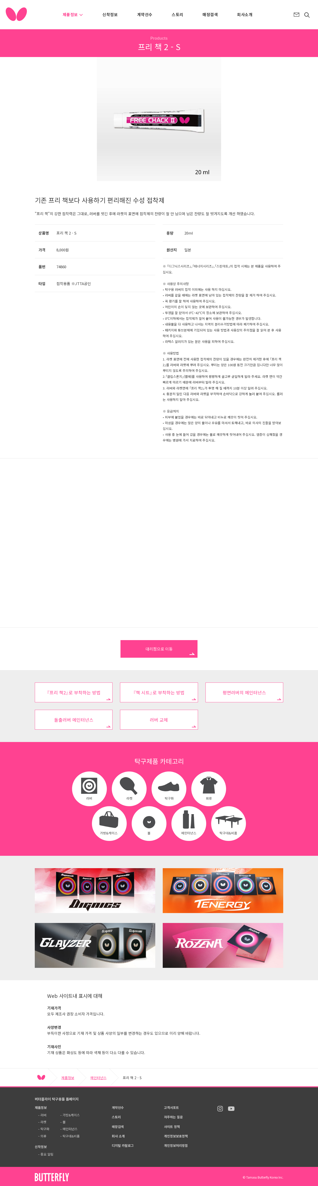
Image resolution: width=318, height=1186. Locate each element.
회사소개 (244, 14)
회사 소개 (118, 1136)
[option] (159, 119)
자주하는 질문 (173, 1117)
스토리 (177, 14)
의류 (43, 1136)
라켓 (43, 1122)
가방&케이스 (71, 1115)
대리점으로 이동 (159, 649)
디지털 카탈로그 (123, 1145)
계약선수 (145, 14)
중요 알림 (46, 1154)
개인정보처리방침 (176, 1145)
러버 (43, 1115)
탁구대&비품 (71, 1136)
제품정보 (73, 14)
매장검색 (210, 14)
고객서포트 (171, 1107)
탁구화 (44, 1129)
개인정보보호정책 (176, 1136)
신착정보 (110, 14)
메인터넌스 (98, 1077)
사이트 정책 (172, 1126)
